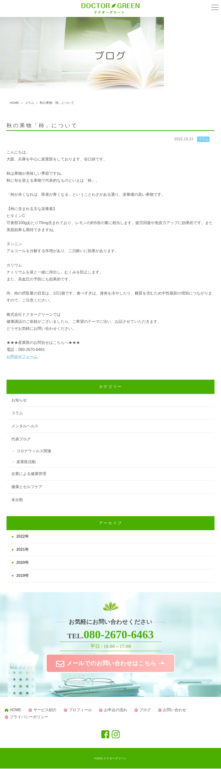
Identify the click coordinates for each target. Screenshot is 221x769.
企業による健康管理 (28, 474)
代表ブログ (21, 439)
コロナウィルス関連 (33, 451)
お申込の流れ (115, 710)
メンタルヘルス (24, 426)
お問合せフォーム (22, 356)
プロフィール (80, 710)
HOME (15, 710)
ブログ (145, 710)
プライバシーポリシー (29, 717)
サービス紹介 (45, 710)
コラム (17, 413)
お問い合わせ (174, 710)
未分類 (17, 500)
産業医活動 (26, 462)
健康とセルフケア (26, 487)
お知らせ (19, 400)
